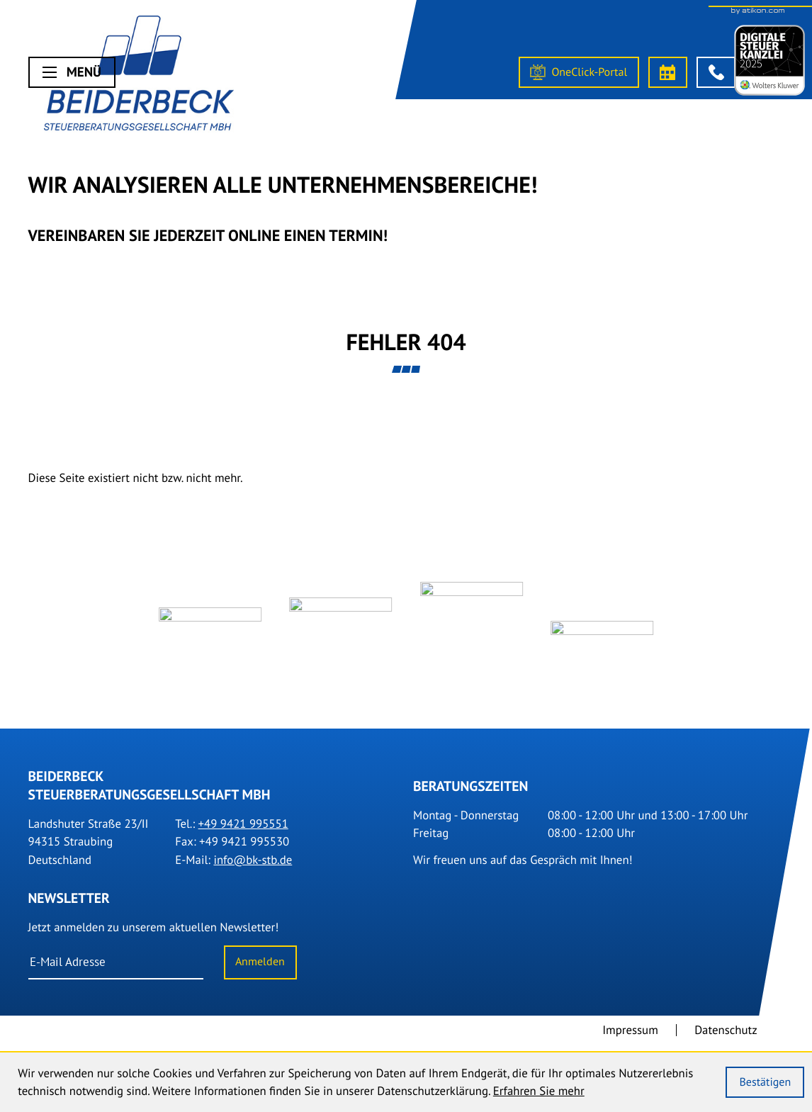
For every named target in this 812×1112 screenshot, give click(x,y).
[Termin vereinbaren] (668, 72)
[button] (716, 72)
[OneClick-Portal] (579, 72)
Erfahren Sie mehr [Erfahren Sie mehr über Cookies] (539, 1091)
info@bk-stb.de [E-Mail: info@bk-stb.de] (252, 867)
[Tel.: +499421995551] (243, 832)
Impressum (630, 1037)
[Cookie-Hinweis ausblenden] (765, 1082)
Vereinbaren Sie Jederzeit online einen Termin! (208, 235)
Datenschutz (725, 1037)
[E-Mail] (115, 970)
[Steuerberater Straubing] (139, 76)
